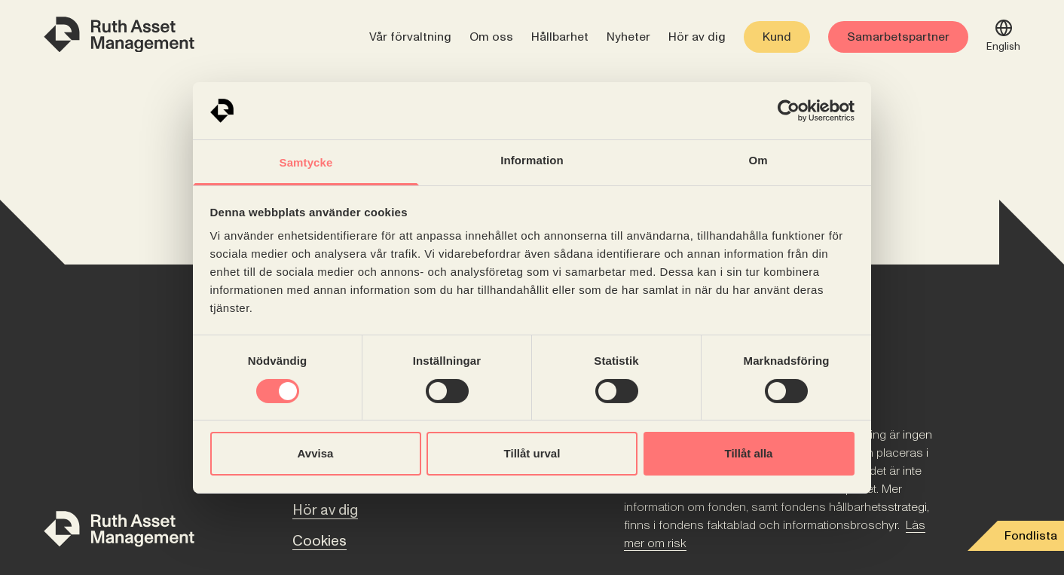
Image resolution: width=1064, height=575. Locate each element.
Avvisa (316, 453)
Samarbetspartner (898, 37)
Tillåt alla (749, 453)
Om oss (491, 37)
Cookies (319, 541)
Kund (777, 37)
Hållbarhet (560, 37)
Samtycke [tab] (306, 162)
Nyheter (628, 37)
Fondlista (1030, 536)
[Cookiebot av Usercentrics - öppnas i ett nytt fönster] (789, 110)
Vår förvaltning (410, 37)
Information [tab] (532, 160)
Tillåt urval (532, 453)
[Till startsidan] (119, 531)
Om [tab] (757, 160)
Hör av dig (697, 37)
